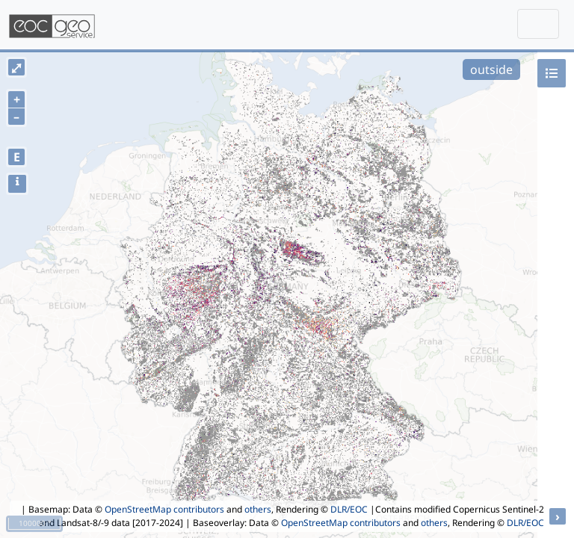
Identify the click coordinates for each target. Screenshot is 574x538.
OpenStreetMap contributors (164, 509)
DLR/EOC (349, 509)
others (257, 509)
